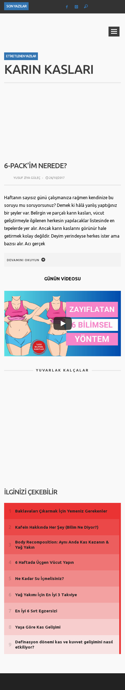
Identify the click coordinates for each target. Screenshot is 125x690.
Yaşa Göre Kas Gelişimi (37, 627)
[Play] (62, 323)
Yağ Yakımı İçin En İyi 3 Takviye (46, 594)
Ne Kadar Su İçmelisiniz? (39, 578)
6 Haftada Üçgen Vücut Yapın (44, 562)
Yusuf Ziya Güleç (26, 177)
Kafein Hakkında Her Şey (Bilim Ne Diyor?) (56, 527)
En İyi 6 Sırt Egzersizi (36, 611)
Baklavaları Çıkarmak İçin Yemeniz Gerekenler (61, 511)
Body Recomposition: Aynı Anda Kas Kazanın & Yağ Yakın (62, 545)
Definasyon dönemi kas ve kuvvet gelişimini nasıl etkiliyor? (64, 645)
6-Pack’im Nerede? (35, 166)
